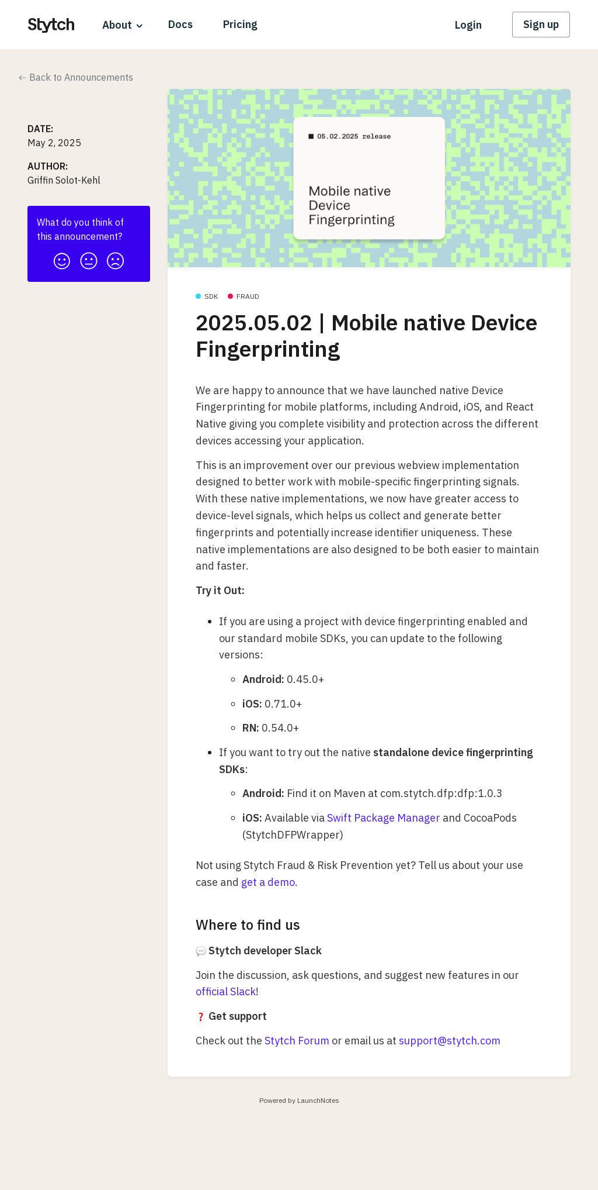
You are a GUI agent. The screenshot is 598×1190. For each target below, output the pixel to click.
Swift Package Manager (383, 818)
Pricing (240, 24)
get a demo (268, 882)
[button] (62, 258)
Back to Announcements (76, 77)
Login (468, 25)
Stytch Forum (297, 1040)
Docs (180, 24)
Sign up (541, 24)
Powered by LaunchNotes (299, 1100)
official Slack (226, 991)
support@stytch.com (449, 1040)
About (117, 25)
